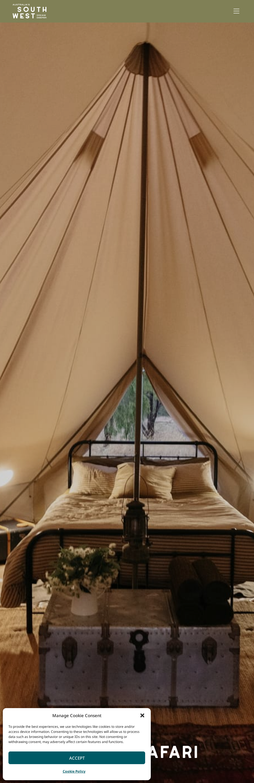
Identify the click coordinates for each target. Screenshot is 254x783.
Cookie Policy (74, 771)
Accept (77, 758)
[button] (142, 715)
